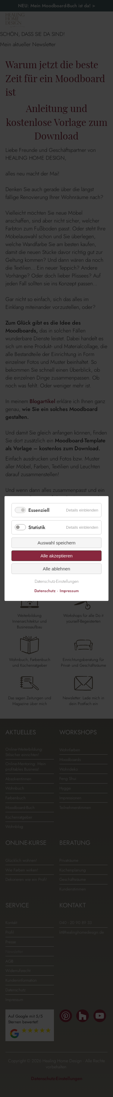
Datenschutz (44, 591)
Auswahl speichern (57, 542)
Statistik (37, 527)
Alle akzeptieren (56, 555)
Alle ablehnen (56, 568)
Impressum (69, 591)
